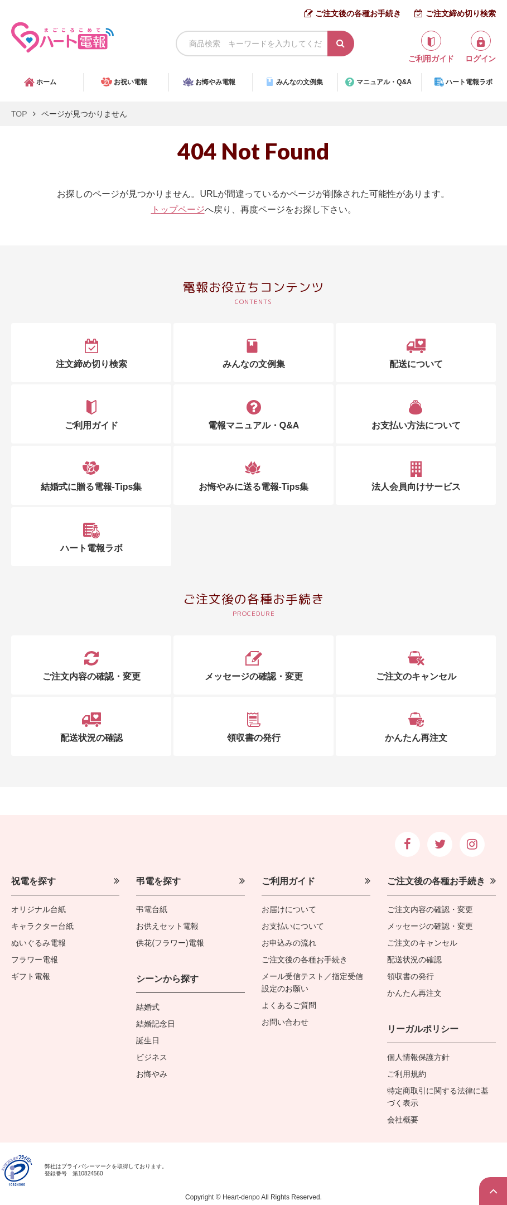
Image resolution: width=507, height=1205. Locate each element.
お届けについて (289, 909)
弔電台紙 (151, 909)
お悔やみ (151, 1073)
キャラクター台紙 (42, 926)
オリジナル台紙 (38, 909)
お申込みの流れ (289, 942)
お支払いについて (293, 926)
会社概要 (402, 1119)
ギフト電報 (30, 976)
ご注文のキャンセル (422, 942)
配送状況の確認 (414, 959)
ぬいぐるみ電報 (38, 942)
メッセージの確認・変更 (430, 926)
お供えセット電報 (167, 926)
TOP (19, 113)
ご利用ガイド (288, 881)
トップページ (178, 209)
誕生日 (148, 1040)
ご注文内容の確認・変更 (430, 909)
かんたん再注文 (414, 993)
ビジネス (151, 1057)
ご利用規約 (406, 1073)
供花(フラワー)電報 (170, 942)
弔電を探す (158, 881)
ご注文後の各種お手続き (358, 13)
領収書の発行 (410, 976)
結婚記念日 (155, 1023)
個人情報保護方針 (418, 1057)
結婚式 (148, 1006)
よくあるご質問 (289, 1005)
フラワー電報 (34, 959)
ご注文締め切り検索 (461, 13)
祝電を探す (33, 881)
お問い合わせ (285, 1022)
